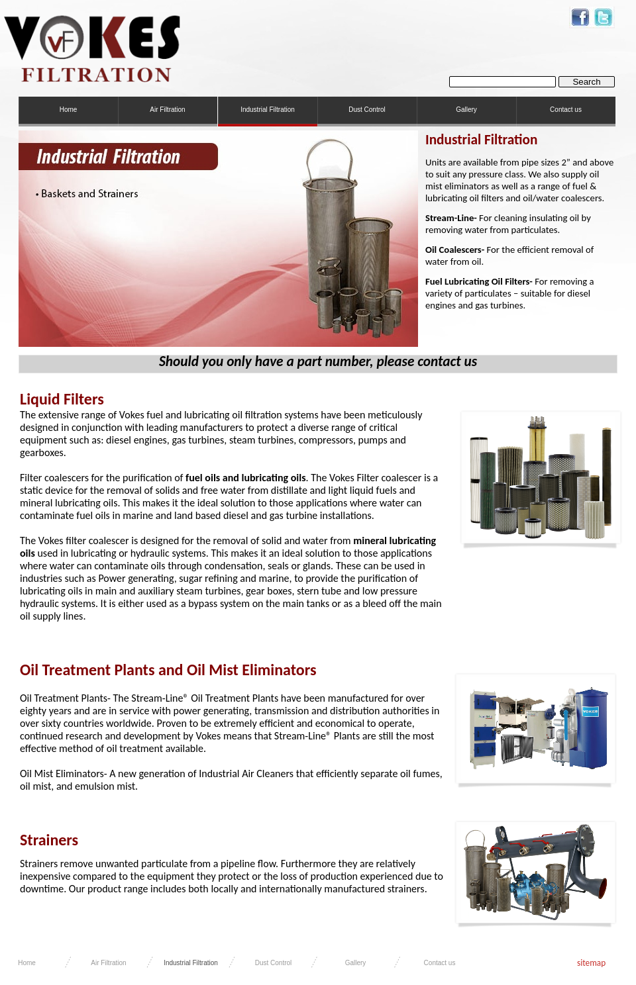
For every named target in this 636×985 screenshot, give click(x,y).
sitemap (591, 962)
